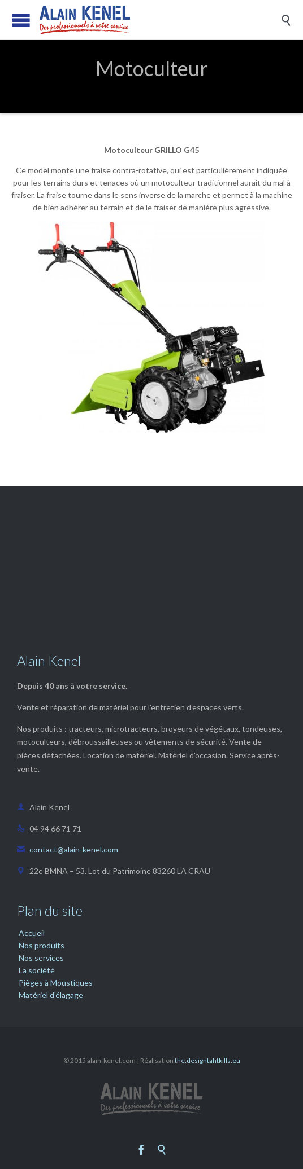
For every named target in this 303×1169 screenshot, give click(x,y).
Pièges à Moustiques (56, 982)
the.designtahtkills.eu (207, 1060)
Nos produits (41, 945)
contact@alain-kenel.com (67, 849)
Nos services (41, 958)
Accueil (32, 933)
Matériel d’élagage (51, 995)
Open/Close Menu (21, 20)
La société (37, 970)
